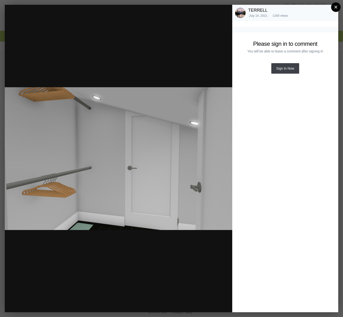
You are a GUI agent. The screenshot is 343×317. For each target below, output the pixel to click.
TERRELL (257, 10)
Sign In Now (285, 68)
